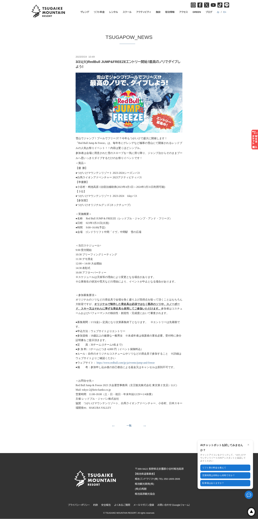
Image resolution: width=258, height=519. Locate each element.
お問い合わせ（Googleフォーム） (175, 505)
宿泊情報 (170, 12)
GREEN (197, 12)
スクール (127, 12)
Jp (218, 12)
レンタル (113, 12)
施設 (158, 12)
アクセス (183, 12)
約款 (94, 505)
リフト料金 (99, 12)
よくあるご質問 (121, 505)
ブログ (209, 12)
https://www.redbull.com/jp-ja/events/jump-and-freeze (126, 362)
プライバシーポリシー (76, 505)
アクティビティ (143, 12)
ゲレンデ (84, 12)
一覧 (129, 425)
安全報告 (105, 505)
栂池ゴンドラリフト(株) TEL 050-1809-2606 (160, 479)
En (224, 12)
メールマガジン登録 (144, 505)
